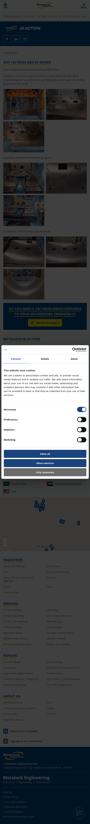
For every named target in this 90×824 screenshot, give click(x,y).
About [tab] (74, 358)
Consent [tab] (16, 358)
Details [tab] (45, 358)
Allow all (45, 454)
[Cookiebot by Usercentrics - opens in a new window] (72, 350)
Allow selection (45, 463)
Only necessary (45, 472)
